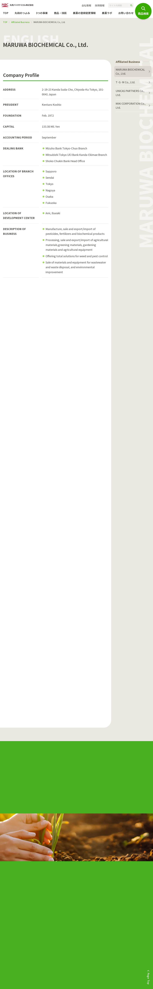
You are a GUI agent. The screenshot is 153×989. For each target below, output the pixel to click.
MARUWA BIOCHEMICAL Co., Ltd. (130, 71)
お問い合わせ (126, 13)
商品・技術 (60, 13)
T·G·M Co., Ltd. (125, 82)
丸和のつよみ (22, 13)
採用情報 (99, 5)
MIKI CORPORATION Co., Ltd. (131, 105)
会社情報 (86, 5)
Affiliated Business (20, 22)
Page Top (148, 979)
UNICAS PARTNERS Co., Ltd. (130, 93)
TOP (5, 13)
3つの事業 (42, 13)
